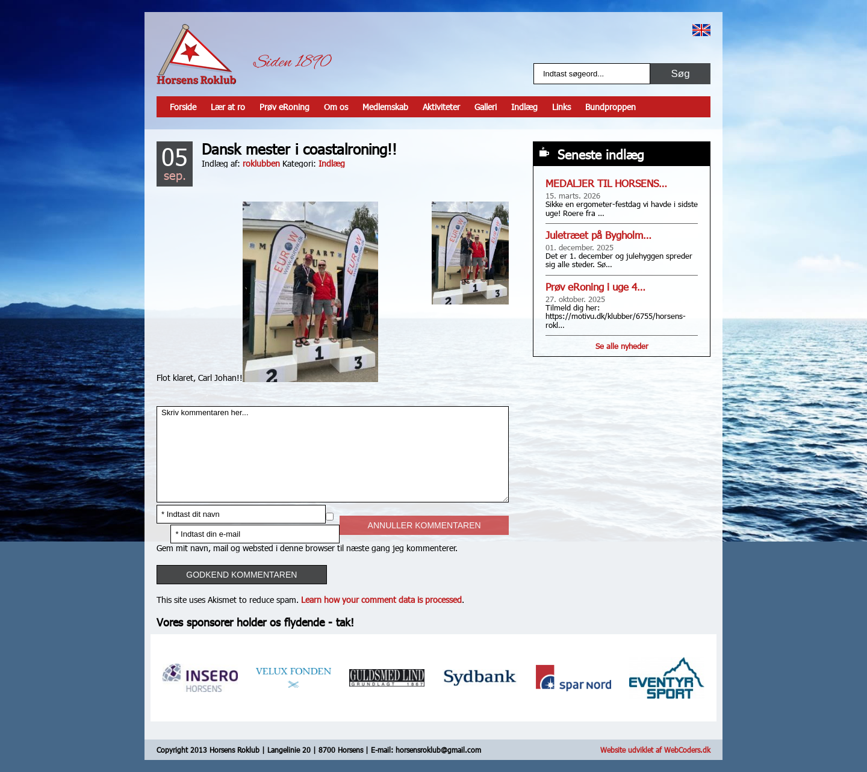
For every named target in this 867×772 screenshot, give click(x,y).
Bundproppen (610, 107)
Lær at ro (228, 107)
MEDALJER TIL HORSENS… (606, 183)
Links (561, 107)
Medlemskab (385, 107)
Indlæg (524, 107)
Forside (183, 107)
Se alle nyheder (621, 346)
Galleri (485, 107)
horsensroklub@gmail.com (438, 750)
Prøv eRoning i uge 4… (595, 287)
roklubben (261, 163)
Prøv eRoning (284, 107)
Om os (336, 107)
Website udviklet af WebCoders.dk (655, 750)
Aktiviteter (441, 107)
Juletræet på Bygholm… (598, 235)
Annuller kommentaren (424, 525)
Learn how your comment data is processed (381, 599)
